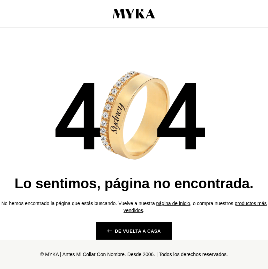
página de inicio (173, 203)
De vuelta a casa (138, 231)
